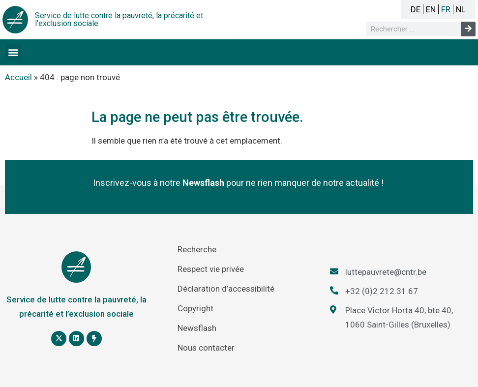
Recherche (197, 249)
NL (461, 9)
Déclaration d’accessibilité (226, 289)
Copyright (195, 308)
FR (445, 9)
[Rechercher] (468, 29)
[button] (13, 52)
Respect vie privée (211, 269)
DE (415, 9)
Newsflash (197, 328)
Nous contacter (206, 348)
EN (431, 9)
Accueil (18, 77)
